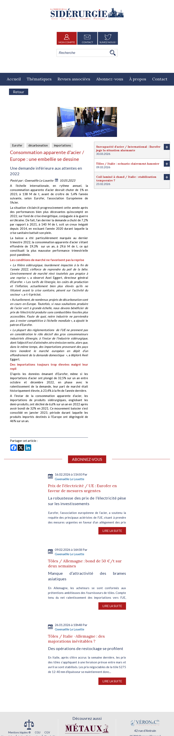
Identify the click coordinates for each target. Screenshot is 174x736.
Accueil (14, 78)
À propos (137, 78)
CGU (37, 732)
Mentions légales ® (19, 732)
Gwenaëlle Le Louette (39, 180)
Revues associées (74, 78)
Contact (87, 38)
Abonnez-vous (109, 78)
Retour (18, 92)
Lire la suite (112, 530)
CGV (47, 732)
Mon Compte (67, 38)
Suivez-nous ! (107, 38)
